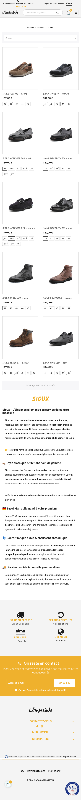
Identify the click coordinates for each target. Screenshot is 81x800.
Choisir (41, 38)
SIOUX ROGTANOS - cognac (57, 298)
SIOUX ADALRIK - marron (15, 363)
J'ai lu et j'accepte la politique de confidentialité (42, 690)
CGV (22, 771)
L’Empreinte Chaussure (55, 575)
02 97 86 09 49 (19, 6)
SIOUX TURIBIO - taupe (14, 94)
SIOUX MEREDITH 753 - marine (18, 228)
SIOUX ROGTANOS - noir (15, 298)
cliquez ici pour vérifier (66, 756)
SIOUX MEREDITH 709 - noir (16, 158)
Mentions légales (36, 771)
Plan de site (54, 771)
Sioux (36, 450)
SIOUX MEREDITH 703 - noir (57, 228)
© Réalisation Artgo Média (40, 780)
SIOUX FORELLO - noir (54, 363)
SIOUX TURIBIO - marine (56, 94)
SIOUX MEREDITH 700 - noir (57, 158)
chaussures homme (50, 495)
